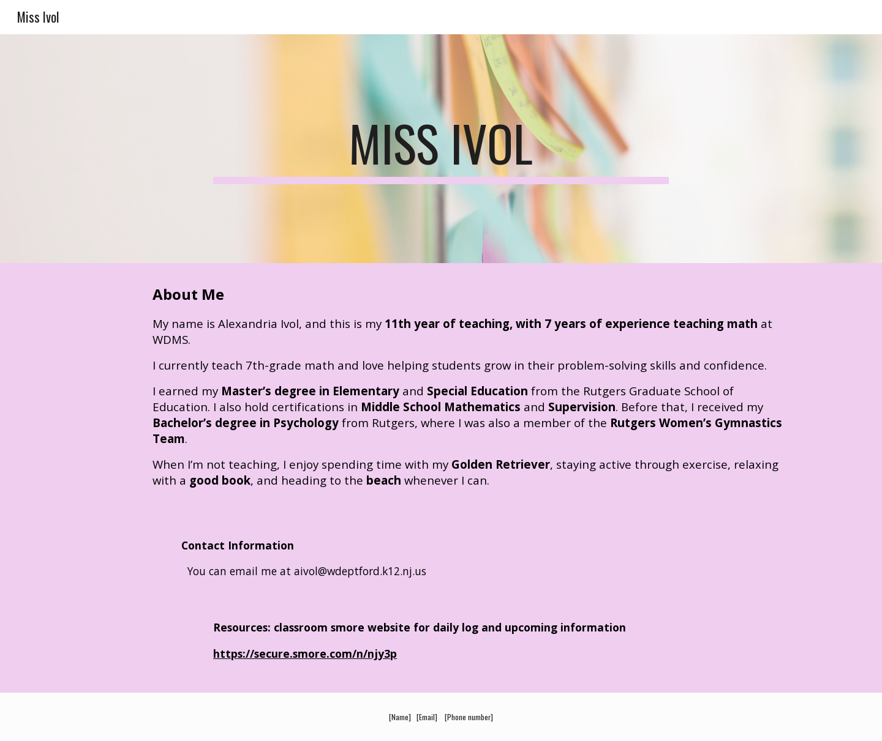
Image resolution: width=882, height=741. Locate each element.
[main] (441, 148)
